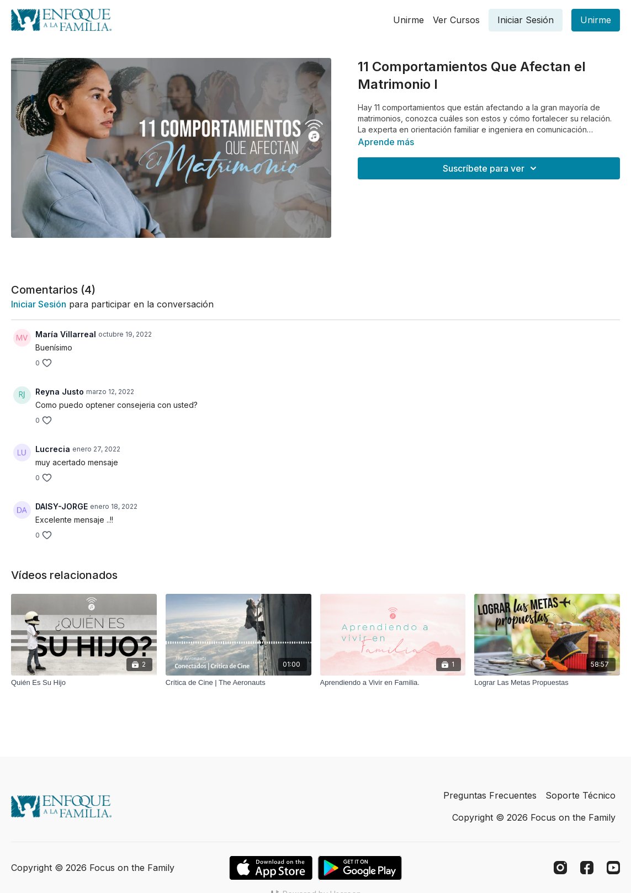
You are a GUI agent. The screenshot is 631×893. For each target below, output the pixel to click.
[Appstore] (271, 867)
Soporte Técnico (580, 795)
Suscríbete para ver (491, 168)
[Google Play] (359, 867)
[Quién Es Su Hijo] (84, 682)
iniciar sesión (38, 304)
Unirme (408, 19)
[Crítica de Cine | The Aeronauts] (238, 682)
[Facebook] (586, 867)
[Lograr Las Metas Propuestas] (547, 682)
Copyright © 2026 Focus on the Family (534, 817)
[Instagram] (560, 867)
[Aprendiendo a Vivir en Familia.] (393, 682)
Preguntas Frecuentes (490, 795)
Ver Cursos (456, 19)
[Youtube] (613, 867)
